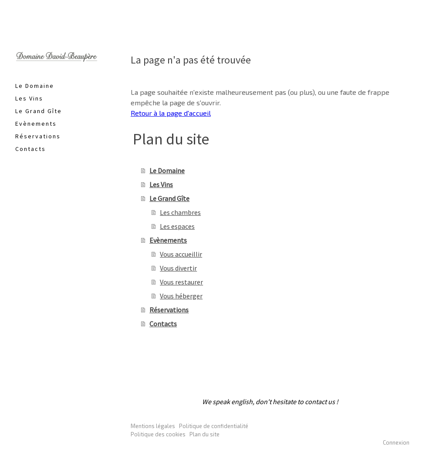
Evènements (36, 123)
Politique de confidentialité (213, 425)
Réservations (38, 136)
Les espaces (177, 226)
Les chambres (180, 212)
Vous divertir (178, 268)
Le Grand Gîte (38, 111)
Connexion (396, 442)
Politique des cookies (158, 434)
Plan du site (204, 434)
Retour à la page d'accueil (171, 113)
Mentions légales (153, 425)
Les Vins (29, 98)
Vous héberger (181, 295)
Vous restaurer (181, 282)
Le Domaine (34, 86)
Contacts (30, 149)
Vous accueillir (181, 254)
